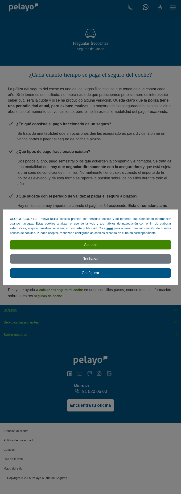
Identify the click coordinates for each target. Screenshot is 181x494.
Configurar (90, 273)
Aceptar (90, 245)
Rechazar (90, 259)
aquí (110, 228)
